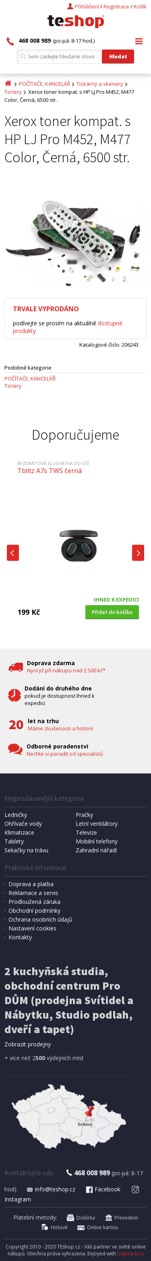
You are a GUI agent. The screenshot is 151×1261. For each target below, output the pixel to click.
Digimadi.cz (130, 1253)
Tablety (14, 841)
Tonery (13, 91)
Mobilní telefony (97, 841)
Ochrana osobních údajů (40, 919)
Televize (86, 832)
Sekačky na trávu (26, 850)
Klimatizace (19, 832)
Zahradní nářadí (96, 850)
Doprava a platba (31, 884)
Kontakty (20, 937)
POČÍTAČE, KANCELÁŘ (44, 83)
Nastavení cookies (32, 928)
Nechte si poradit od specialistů (65, 753)
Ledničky (15, 815)
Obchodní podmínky (34, 910)
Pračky (84, 815)
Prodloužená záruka (34, 901)
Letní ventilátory (97, 823)
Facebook (102, 1189)
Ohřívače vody (23, 823)
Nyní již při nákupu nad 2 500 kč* (66, 670)
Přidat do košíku (112, 612)
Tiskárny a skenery (100, 83)
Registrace (116, 6)
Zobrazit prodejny (27, 1044)
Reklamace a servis (33, 893)
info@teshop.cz (50, 1189)
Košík (140, 6)
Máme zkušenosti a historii (60, 728)
